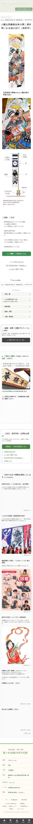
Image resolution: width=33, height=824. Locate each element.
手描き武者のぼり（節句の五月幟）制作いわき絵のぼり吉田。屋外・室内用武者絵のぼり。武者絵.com (17, 3)
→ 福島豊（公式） (27, 733)
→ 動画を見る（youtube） (25, 703)
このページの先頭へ (16, 280)
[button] (16, 294)
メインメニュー (7, 17)
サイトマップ (20, 809)
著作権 (11, 809)
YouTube (24, 799)
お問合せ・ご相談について (9, 806)
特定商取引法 (24, 806)
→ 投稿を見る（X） (27, 510)
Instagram (14, 799)
